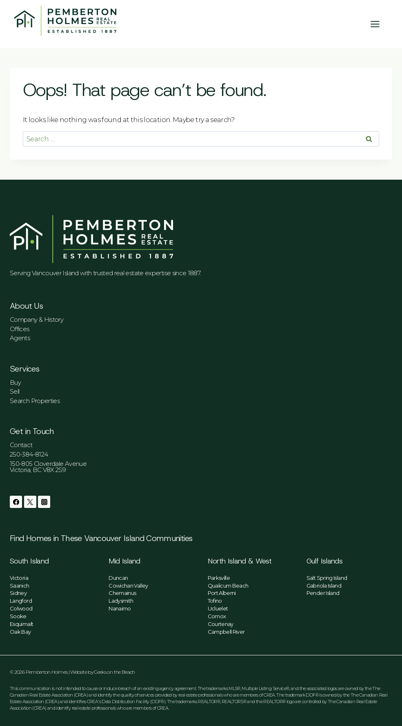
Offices (19, 329)
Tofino (215, 600)
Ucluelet (218, 608)
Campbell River (226, 631)
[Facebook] (16, 502)
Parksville (219, 578)
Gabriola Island (323, 585)
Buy (15, 382)
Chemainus (122, 593)
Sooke (18, 616)
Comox (217, 616)
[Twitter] (30, 502)
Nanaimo (120, 608)
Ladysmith (121, 600)
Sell (14, 391)
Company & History (36, 319)
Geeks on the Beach (114, 672)
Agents (20, 338)
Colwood (21, 608)
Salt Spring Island (326, 578)
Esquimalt (21, 624)
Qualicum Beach (228, 585)
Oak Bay (20, 631)
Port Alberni (222, 593)
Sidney (18, 593)
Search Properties (35, 401)
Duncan (118, 578)
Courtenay (220, 624)
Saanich (19, 585)
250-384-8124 (29, 454)
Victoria (19, 578)
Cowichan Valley (128, 585)
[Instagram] (44, 502)
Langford (21, 600)
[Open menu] (379, 23)
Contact (21, 445)
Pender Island (323, 593)
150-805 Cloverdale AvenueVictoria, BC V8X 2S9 (48, 467)
